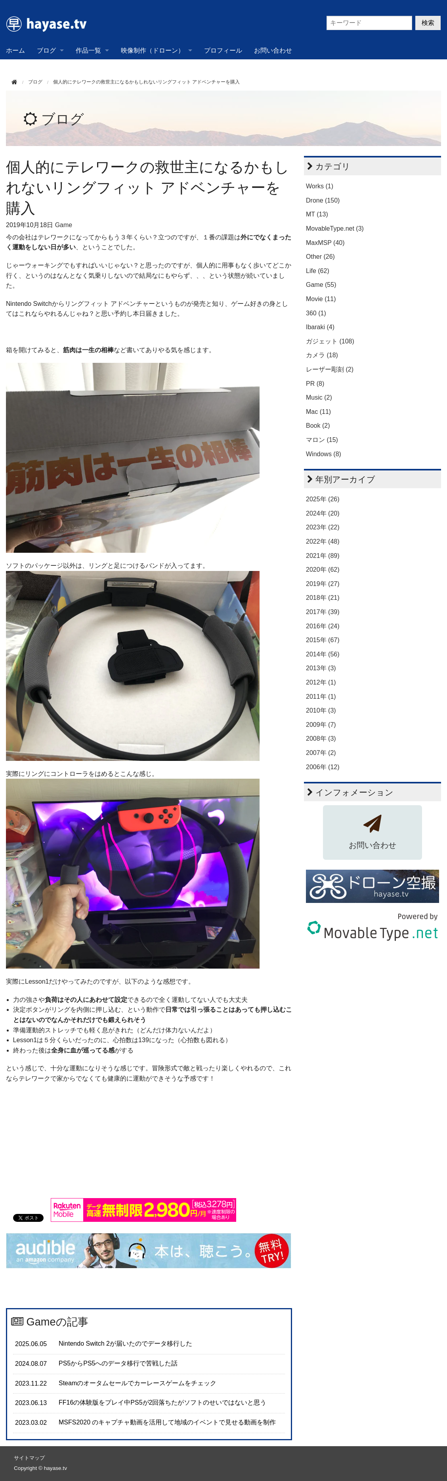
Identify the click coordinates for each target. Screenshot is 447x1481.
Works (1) (319, 186)
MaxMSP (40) (325, 242)
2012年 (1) (321, 682)
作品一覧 (88, 50)
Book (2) (318, 425)
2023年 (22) (323, 527)
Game (64, 225)
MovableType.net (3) (335, 228)
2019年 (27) (323, 583)
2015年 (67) (323, 640)
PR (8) (315, 383)
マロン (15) (322, 439)
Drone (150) (323, 200)
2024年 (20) (323, 513)
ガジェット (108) (330, 341)
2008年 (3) (321, 738)
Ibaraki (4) (320, 327)
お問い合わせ (273, 50)
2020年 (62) (323, 569)
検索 (428, 22)
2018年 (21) (323, 597)
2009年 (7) (321, 724)
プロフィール (223, 50)
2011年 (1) (321, 696)
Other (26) (320, 256)
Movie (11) (321, 299)
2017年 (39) (323, 612)
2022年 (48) (323, 541)
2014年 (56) (323, 654)
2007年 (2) (321, 752)
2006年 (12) (323, 767)
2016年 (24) (323, 626)
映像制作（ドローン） (152, 50)
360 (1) (316, 313)
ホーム (15, 50)
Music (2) (319, 397)
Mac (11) (318, 411)
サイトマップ (29, 1458)
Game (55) (321, 284)
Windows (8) (323, 454)
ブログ (46, 50)
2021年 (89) (323, 555)
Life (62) (317, 270)
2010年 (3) (321, 710)
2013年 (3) (321, 668)
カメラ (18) (322, 355)
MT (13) (317, 214)
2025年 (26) (323, 499)
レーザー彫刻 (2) (329, 369)
